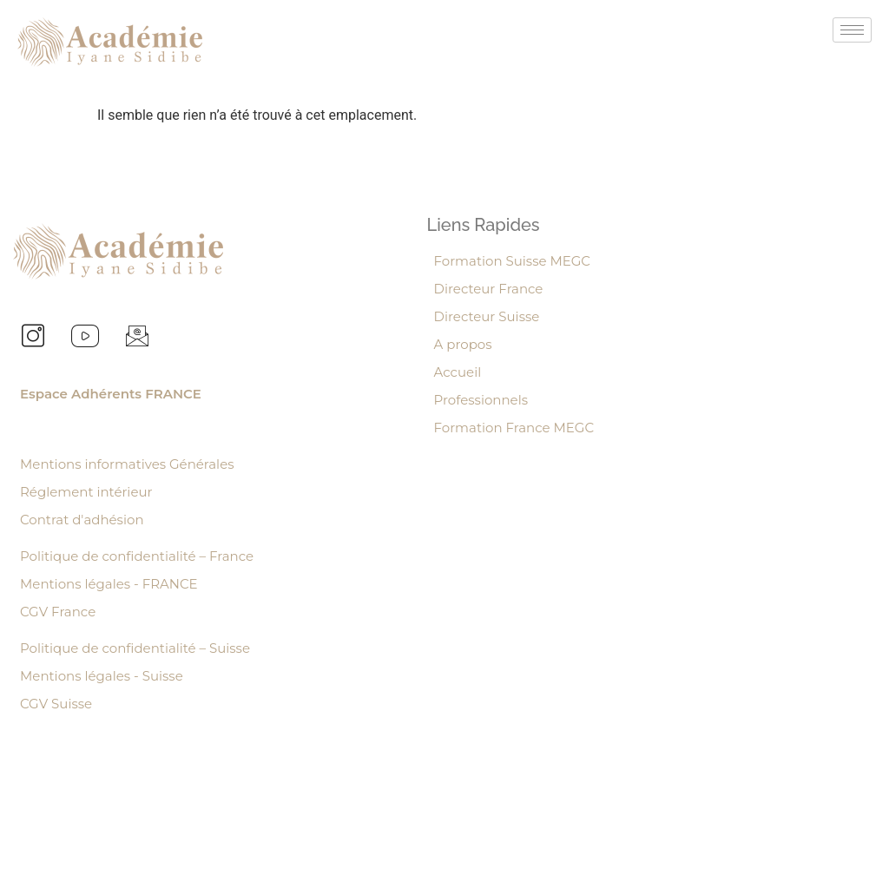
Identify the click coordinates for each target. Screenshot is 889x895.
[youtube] (85, 338)
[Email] (137, 338)
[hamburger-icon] (852, 30)
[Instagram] (33, 338)
